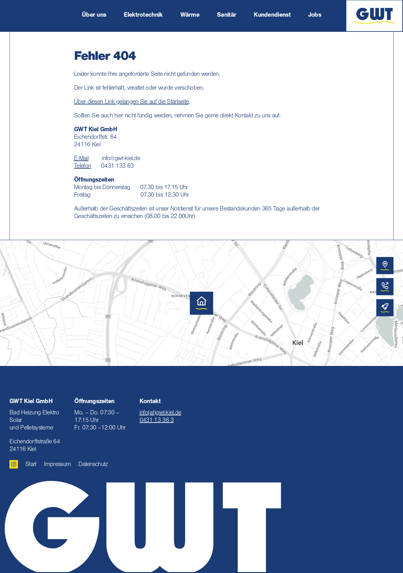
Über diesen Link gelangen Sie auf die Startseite (131, 102)
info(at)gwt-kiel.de (160, 413)
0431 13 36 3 (156, 421)
